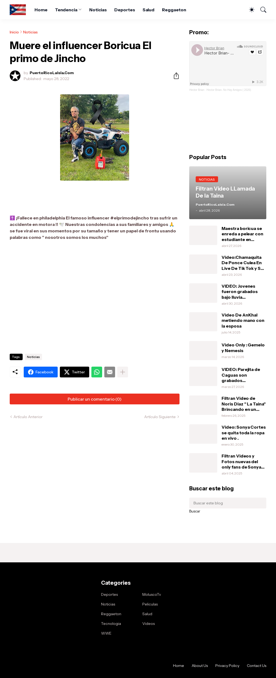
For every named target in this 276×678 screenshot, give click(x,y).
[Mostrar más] (122, 372)
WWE (106, 633)
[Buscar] (261, 9)
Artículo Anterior (28, 416)
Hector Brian (196, 89)
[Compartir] (174, 75)
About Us (200, 665)
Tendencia (66, 9)
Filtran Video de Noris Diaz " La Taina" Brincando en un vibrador (243, 403)
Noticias (98, 9)
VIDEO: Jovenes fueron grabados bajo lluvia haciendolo (240, 291)
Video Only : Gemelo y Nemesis (243, 347)
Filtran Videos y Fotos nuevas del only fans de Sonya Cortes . (241, 461)
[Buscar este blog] (227, 503)
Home (40, 9)
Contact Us (256, 665)
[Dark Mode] (249, 9)
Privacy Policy (227, 665)
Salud (149, 9)
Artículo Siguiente (160, 416)
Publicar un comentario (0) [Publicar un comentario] (95, 399)
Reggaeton (174, 9)
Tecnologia (111, 623)
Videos (148, 623)
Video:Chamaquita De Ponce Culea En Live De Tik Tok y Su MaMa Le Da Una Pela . (243, 262)
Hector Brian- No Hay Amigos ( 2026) (228, 89)
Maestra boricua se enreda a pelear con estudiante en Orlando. (242, 234)
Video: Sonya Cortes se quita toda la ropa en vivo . (243, 432)
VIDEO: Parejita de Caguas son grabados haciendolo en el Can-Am (241, 375)
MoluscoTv (151, 594)
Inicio (14, 32)
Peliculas (150, 604)
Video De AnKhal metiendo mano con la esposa (243, 320)
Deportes (124, 9)
